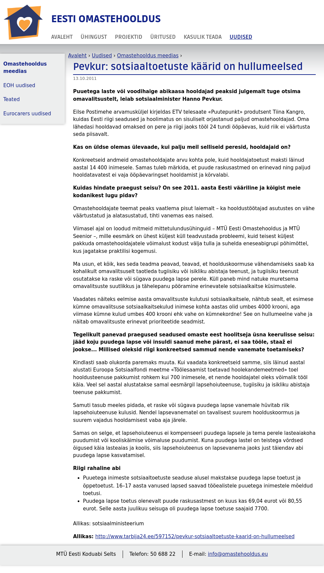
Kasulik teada (202, 36)
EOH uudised (19, 85)
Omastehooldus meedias (148, 56)
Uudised (240, 36)
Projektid (128, 36)
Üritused (163, 36)
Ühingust (94, 36)
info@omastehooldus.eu (238, 554)
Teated (11, 99)
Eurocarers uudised (27, 114)
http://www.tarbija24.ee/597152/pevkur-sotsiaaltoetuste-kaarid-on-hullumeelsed (195, 537)
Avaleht (62, 36)
